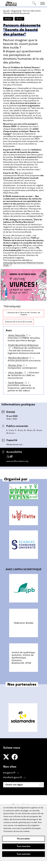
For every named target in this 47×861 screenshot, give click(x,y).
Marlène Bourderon (18, 358)
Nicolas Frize (15, 365)
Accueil (6, 11)
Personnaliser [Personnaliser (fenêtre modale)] (23, 838)
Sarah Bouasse (16, 382)
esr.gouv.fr (9, 772)
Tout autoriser (23, 854)
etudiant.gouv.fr (13, 777)
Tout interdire (23, 846)
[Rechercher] (34, 3)
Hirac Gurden (15, 372)
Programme (16, 11)
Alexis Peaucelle (16, 335)
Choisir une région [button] (14, 784)
